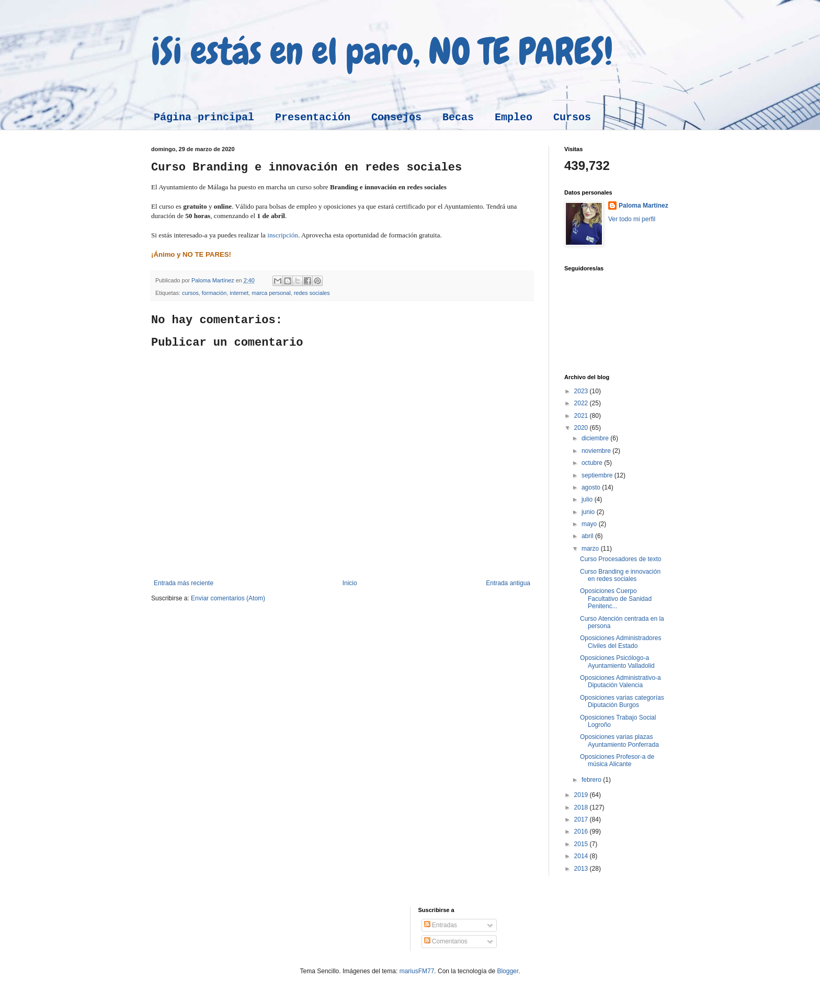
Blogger (507, 971)
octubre (593, 462)
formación (214, 293)
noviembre (597, 450)
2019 (582, 795)
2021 (582, 415)
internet (239, 293)
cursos (190, 293)
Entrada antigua (508, 583)
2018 (582, 807)
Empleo (513, 117)
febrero (592, 779)
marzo (591, 548)
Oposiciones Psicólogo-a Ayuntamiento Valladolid (617, 661)
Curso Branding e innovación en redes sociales (620, 575)
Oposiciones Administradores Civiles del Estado (620, 641)
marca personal (271, 293)
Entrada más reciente (183, 583)
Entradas (440, 925)
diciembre (596, 438)
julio (588, 499)
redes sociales (312, 293)
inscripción (282, 235)
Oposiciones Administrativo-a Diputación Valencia (620, 681)
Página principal (204, 117)
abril (588, 536)
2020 (582, 427)
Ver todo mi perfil (631, 219)
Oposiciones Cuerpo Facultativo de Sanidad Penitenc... (616, 598)
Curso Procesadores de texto (620, 559)
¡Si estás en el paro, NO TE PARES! (382, 51)
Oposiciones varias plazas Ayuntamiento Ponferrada (619, 740)
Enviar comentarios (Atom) (228, 598)
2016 (582, 831)
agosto (592, 487)
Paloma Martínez (643, 205)
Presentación (312, 117)
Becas (458, 117)
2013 (582, 868)
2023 (582, 391)
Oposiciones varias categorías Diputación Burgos (622, 701)
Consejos (396, 117)
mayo (590, 524)
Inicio (350, 583)
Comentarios (446, 941)
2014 (582, 856)
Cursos (572, 117)
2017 (582, 819)
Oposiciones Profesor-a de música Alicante (617, 760)
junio (589, 512)
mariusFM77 (417, 971)
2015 (582, 844)
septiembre (598, 475)
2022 (582, 403)
